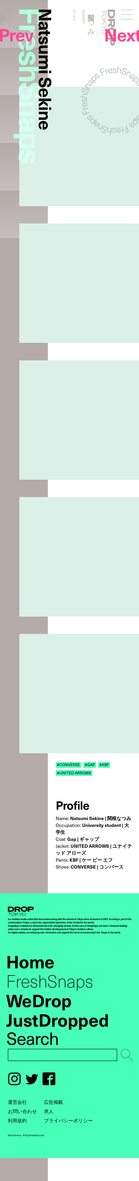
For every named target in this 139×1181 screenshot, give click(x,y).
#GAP (90, 764)
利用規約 (17, 1120)
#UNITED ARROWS (74, 772)
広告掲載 (53, 1102)
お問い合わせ (22, 1111)
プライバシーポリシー (68, 1120)
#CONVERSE (68, 764)
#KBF (104, 764)
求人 (48, 1111)
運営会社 (17, 1102)
